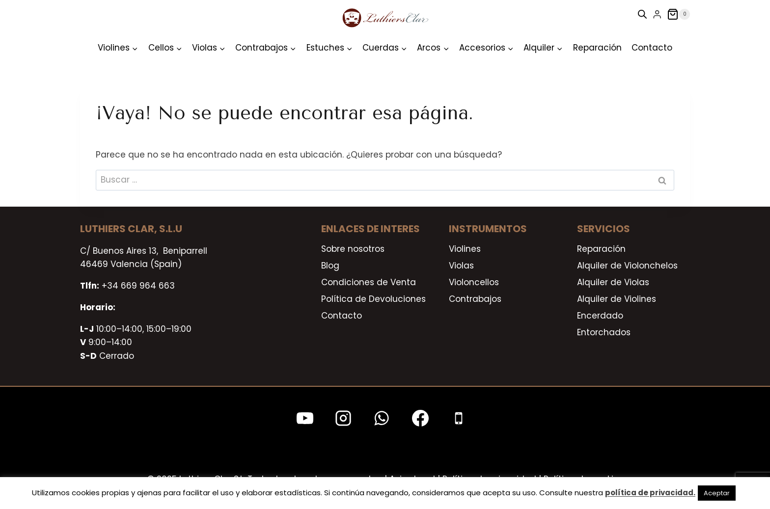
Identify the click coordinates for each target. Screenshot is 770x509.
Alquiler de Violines (616, 299)
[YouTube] (305, 418)
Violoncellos (474, 282)
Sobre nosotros (353, 249)
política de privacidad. (650, 492)
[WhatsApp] (381, 418)
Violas (461, 265)
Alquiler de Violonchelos (627, 265)
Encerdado (600, 315)
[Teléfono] (458, 418)
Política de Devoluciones (373, 299)
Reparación (597, 48)
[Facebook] (420, 418)
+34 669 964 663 (138, 286)
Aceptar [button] (717, 493)
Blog (330, 265)
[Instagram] (343, 418)
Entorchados (604, 332)
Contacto (652, 48)
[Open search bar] (642, 14)
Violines (465, 249)
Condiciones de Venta (368, 282)
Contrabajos (475, 299)
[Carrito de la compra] (678, 14)
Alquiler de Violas (613, 282)
